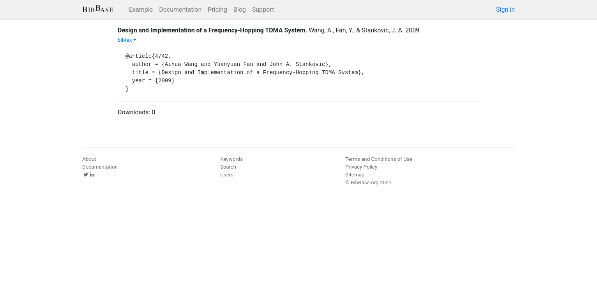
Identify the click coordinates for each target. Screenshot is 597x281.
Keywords (231, 159)
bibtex (127, 40)
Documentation (180, 9)
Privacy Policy (361, 167)
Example (141, 9)
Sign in (505, 9)
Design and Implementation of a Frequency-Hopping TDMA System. (212, 30)
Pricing (217, 9)
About (89, 159)
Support (263, 9)
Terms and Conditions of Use (378, 159)
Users (226, 175)
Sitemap (354, 175)
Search (228, 167)
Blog (239, 9)
